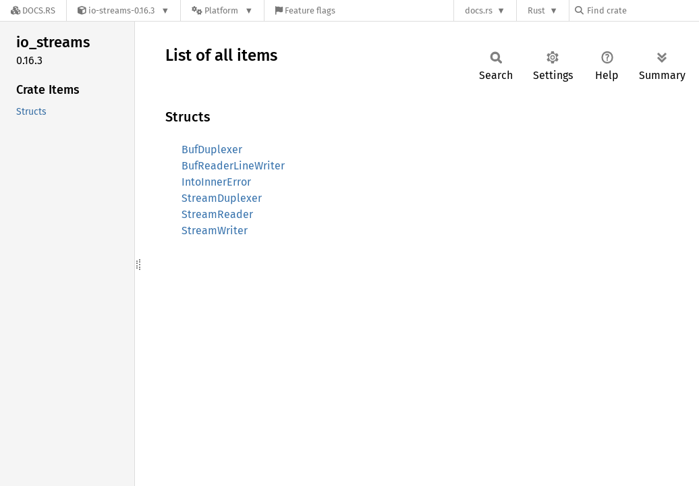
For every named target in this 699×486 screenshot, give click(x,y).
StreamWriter (214, 230)
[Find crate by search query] (642, 10)
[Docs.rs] (33, 10)
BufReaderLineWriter (233, 165)
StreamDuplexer (221, 198)
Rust (536, 10)
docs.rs (479, 10)
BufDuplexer (211, 149)
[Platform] (222, 10)
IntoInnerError (216, 182)
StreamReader (217, 214)
